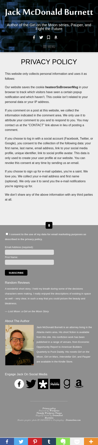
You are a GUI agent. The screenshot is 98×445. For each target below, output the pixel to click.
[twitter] (41, 37)
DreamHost (57, 416)
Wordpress (54, 411)
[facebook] (34, 37)
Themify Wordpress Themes (49, 413)
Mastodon (49, 418)
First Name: (11, 257)
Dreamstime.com (73, 420)
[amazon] (55, 37)
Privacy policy (49, 409)
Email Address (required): (19, 247)
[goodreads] (48, 37)
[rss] (63, 37)
